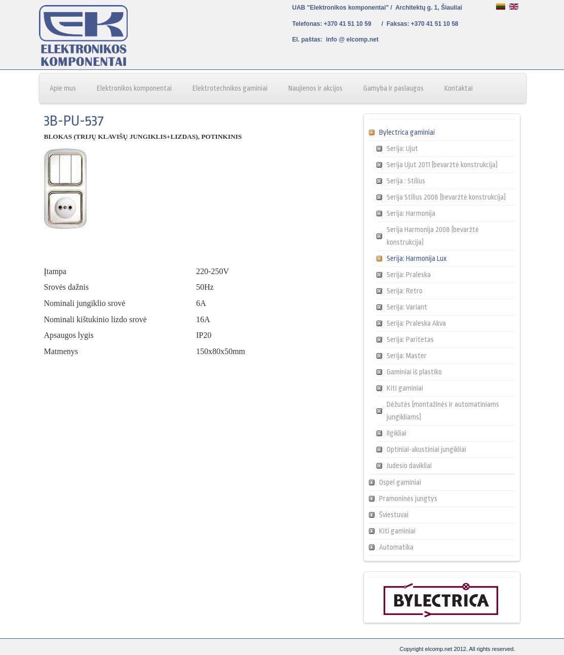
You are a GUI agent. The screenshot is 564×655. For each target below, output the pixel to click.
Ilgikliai (396, 433)
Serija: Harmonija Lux (416, 258)
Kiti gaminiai (405, 388)
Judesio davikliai (409, 465)
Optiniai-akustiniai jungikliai (426, 449)
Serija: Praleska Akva (416, 323)
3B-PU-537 (74, 121)
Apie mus (63, 88)
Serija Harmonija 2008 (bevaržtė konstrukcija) (433, 235)
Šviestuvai (393, 515)
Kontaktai (458, 88)
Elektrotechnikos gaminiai (230, 88)
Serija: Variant (407, 307)
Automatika (396, 547)
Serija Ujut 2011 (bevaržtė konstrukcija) (442, 165)
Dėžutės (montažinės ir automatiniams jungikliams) (443, 410)
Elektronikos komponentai (134, 88)
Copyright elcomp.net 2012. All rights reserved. (457, 649)
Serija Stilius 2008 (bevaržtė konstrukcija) (446, 197)
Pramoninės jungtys (408, 498)
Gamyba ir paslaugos (393, 88)
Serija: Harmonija (411, 213)
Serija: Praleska (409, 275)
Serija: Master (407, 356)
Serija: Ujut (402, 148)
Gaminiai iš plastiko (414, 372)
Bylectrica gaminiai (407, 132)
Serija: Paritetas (410, 339)
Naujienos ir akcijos (315, 88)
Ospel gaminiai (400, 482)
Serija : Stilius (406, 181)
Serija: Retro (405, 291)
